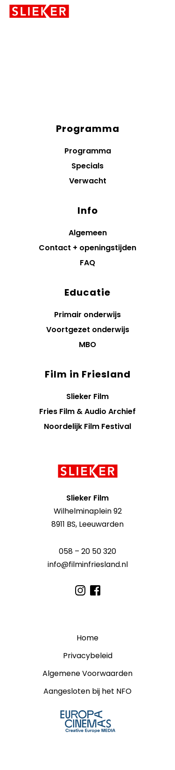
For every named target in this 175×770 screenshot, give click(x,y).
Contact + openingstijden (87, 247)
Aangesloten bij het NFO (87, 691)
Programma (87, 150)
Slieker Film (87, 396)
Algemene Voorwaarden (87, 673)
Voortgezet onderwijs (87, 329)
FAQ (87, 262)
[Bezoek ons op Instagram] (80, 590)
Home (87, 637)
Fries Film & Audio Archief (87, 411)
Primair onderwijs (87, 314)
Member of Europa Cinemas (87, 721)
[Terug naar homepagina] (39, 11)
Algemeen (88, 232)
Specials (87, 165)
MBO (87, 344)
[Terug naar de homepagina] (88, 471)
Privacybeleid (87, 655)
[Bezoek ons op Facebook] (95, 590)
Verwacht (87, 180)
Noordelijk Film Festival (87, 426)
